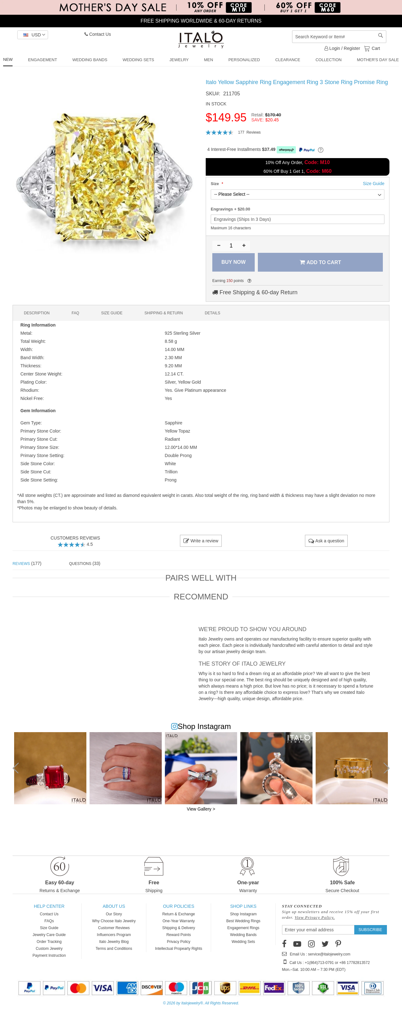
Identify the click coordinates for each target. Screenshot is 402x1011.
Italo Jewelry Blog (114, 941)
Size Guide (49, 928)
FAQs (49, 921)
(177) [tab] (27, 563)
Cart (375, 48)
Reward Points (178, 935)
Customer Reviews (114, 928)
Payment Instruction (49, 955)
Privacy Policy (178, 941)
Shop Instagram (243, 914)
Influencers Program (114, 935)
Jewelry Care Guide (49, 935)
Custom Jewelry (49, 948)
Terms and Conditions (114, 948)
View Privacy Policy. (315, 917)
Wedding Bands (243, 935)
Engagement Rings (243, 928)
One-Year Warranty (178, 921)
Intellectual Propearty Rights (178, 948)
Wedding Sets (243, 941)
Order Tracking (49, 941)
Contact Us (97, 34)
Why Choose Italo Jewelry (114, 921)
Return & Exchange (178, 914)
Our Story (114, 914)
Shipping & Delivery (178, 928)
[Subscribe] (370, 929)
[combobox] (339, 36)
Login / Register (342, 48)
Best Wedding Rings (243, 921)
